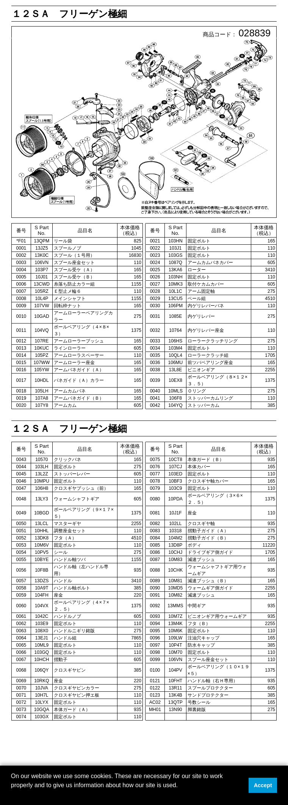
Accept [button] (263, 785)
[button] (12, 795)
